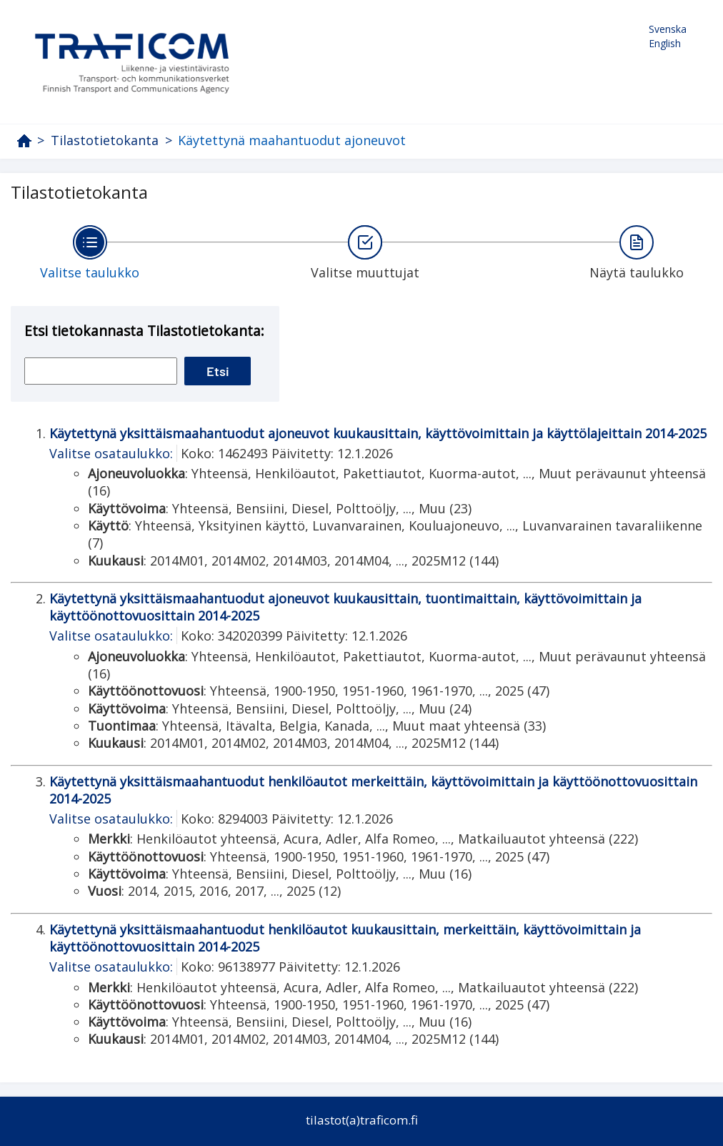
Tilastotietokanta (105, 140)
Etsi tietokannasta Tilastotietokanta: (144, 330)
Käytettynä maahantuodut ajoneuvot (292, 140)
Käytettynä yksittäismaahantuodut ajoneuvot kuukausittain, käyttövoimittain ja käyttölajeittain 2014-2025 (378, 433)
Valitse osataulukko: (111, 453)
